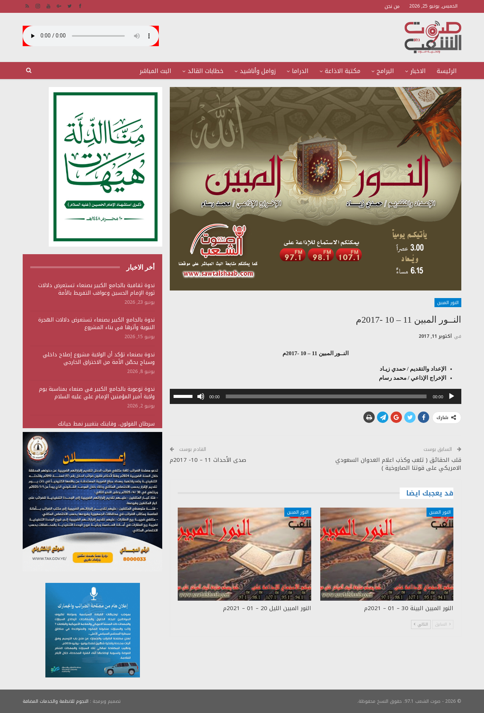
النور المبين (448, 302)
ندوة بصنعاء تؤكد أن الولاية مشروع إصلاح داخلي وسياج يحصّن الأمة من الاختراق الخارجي (99, 358)
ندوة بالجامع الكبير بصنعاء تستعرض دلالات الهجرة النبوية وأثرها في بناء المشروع (96, 323)
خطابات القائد (205, 71)
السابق (443, 624)
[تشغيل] (451, 396)
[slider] (326, 396)
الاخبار (418, 71)
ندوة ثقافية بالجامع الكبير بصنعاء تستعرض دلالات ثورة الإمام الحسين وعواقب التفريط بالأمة (96, 289)
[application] (315, 396)
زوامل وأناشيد (258, 71)
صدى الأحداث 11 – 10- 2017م (208, 460)
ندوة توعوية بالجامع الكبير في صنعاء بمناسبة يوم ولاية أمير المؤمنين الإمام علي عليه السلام (97, 393)
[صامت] (201, 396)
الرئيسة (447, 71)
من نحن (392, 6)
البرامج (385, 71)
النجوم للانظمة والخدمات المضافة (55, 701)
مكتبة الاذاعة (342, 71)
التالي (421, 624)
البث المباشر (155, 71)
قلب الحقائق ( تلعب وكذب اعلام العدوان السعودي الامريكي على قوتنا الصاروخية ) (398, 464)
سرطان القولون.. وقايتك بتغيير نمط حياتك (106, 424)
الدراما (300, 71)
